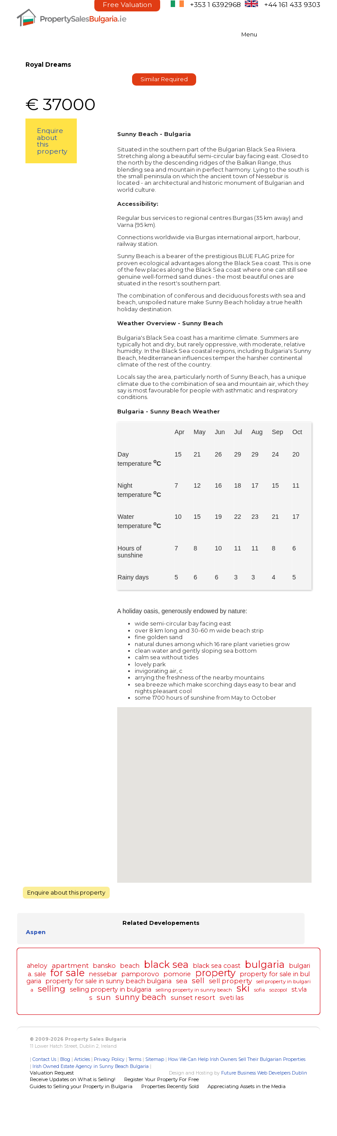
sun (104, 997)
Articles (82, 1059)
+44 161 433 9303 (292, 4)
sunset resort (193, 997)
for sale (67, 972)
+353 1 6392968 (215, 4)
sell (198, 980)
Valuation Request (52, 1073)
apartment (70, 965)
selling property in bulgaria (110, 989)
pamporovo (140, 974)
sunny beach (140, 997)
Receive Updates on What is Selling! (72, 1079)
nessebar (103, 974)
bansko (104, 966)
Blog (65, 1059)
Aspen (36, 932)
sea (181, 981)
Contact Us (44, 1059)
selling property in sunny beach (194, 990)
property (215, 972)
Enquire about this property (52, 140)
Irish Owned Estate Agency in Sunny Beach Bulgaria (90, 1066)
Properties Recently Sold (170, 1086)
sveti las (231, 998)
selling (51, 988)
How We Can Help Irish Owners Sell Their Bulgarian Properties (236, 1059)
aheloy (37, 966)
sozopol (278, 990)
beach (130, 966)
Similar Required (164, 79)
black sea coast (216, 966)
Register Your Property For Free (161, 1079)
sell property (230, 981)
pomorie (177, 974)
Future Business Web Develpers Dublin (264, 1073)
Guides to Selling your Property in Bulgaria (81, 1086)
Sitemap (154, 1059)
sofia (259, 990)
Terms (135, 1059)
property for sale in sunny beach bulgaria (109, 981)
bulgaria (265, 964)
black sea (166, 964)
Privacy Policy (109, 1059)
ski (243, 988)
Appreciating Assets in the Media (247, 1086)
